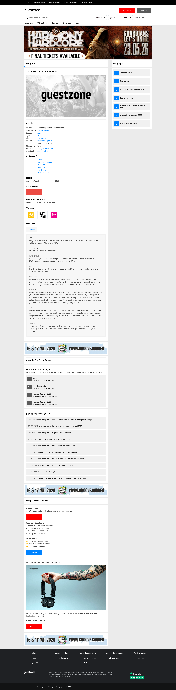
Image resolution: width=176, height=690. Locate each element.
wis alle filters (140, 17)
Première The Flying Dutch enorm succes (49, 472)
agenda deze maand (114, 653)
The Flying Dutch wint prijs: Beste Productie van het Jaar (56, 459)
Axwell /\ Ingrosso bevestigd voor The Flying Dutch (54, 452)
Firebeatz (41, 165)
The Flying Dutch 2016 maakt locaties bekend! (51, 465)
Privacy (50, 687)
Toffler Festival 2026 (128, 123)
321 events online (53, 2)
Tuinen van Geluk (127, 98)
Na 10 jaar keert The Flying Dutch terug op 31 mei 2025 (55, 426)
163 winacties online (69, 2)
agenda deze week (88, 653)
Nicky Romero (43, 172)
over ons (114, 663)
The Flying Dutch (44, 130)
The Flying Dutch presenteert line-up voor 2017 (52, 446)
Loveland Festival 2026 (129, 73)
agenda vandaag (62, 653)
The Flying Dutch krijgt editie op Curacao (49, 433)
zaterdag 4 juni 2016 (46, 140)
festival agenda (140, 653)
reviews (34, 552)
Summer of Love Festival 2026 (132, 89)
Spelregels (41, 687)
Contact (67, 23)
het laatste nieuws (88, 658)
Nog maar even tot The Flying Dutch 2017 (50, 439)
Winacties (42, 23)
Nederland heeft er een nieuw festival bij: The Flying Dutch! (57, 478)
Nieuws (55, 23)
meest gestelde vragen (35, 663)
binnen (40, 135)
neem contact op (62, 663)
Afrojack (40, 159)
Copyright (60, 687)
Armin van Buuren (44, 162)
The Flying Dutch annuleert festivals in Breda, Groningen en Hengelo (61, 420)
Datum (126, 17)
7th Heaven (124, 81)
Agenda (29, 23)
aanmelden (34, 517)
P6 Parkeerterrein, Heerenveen (45, 395)
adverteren (140, 663)
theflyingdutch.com (45, 148)
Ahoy (39, 133)
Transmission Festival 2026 (131, 115)
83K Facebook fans (86, 2)
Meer (78, 23)
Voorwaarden (29, 687)
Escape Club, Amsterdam (43, 379)
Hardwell (41, 167)
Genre (114, 17)
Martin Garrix (42, 170)
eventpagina (42, 151)
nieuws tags (114, 658)
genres (35, 658)
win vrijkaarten (62, 658)
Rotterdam (41, 138)
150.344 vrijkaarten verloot (35, 2)
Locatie (100, 17)
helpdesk (88, 663)
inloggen (35, 653)
